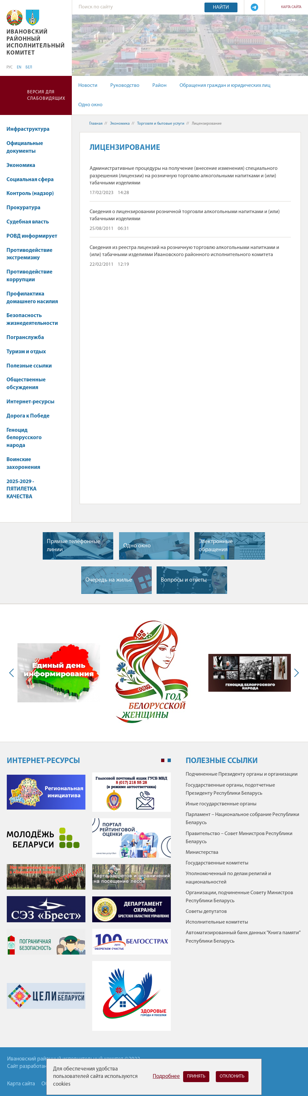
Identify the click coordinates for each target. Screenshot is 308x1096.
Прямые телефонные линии (73, 546)
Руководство (124, 85)
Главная (96, 124)
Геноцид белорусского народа (24, 438)
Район (159, 85)
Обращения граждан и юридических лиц (225, 85)
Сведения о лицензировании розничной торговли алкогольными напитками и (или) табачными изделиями (185, 215)
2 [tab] (169, 760)
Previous (13, 673)
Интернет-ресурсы (30, 402)
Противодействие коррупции (29, 276)
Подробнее (166, 1076)
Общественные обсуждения (26, 383)
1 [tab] (162, 760)
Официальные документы (24, 147)
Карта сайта (291, 7)
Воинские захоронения (23, 463)
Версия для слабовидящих (46, 95)
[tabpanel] (89, 904)
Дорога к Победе (28, 416)
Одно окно (90, 105)
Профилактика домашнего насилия (32, 298)
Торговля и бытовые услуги (160, 124)
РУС (9, 67)
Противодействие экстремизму (29, 254)
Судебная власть (27, 222)
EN (19, 67)
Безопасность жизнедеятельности (32, 319)
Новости (87, 85)
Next (295, 673)
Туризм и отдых (26, 352)
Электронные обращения (216, 546)
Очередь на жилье (108, 580)
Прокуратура (23, 208)
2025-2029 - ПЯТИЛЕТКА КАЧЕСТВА (22, 489)
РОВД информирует (31, 236)
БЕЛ (29, 67)
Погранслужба (25, 337)
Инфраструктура (31, 129)
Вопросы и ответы (184, 580)
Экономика (23, 165)
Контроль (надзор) (30, 193)
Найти (221, 7)
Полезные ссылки (29, 366)
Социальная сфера (33, 179)
